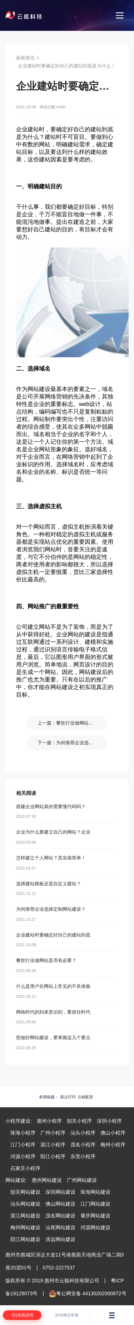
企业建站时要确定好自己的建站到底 (53, 935)
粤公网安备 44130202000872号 (87, 1293)
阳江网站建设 (25, 1239)
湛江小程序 (52, 1144)
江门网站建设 (95, 1204)
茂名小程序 (82, 1144)
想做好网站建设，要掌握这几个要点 (53, 1037)
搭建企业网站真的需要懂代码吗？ (51, 806)
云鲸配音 (85, 1097)
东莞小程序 (82, 1156)
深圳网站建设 (60, 1192)
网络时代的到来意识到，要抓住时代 (53, 1012)
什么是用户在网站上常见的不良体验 (53, 986)
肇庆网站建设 (95, 1215)
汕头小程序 (82, 1133)
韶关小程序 (79, 1121)
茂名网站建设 (60, 1215)
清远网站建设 (60, 1239)
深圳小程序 (109, 1121)
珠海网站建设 (95, 1192)
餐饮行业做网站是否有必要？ (86, 723)
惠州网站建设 (47, 1180)
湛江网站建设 (25, 1215)
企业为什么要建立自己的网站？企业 (53, 832)
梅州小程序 (112, 1144)
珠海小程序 (22, 1133)
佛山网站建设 (60, 1204)
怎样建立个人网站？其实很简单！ (51, 857)
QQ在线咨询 (22, 1315)
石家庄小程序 (25, 1168)
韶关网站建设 (25, 1192)
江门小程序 (22, 1144)
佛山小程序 (112, 1133)
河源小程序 (22, 1156)
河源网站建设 (95, 1227)
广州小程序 (52, 1133)
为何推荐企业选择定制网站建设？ (91, 742)
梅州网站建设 (25, 1227)
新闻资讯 (25, 58)
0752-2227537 (59, 1267)
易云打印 (68, 1097)
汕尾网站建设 (60, 1227)
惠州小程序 (49, 1121)
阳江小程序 (52, 1156)
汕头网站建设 (25, 1204)
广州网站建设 (82, 1180)
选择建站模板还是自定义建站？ (48, 883)
